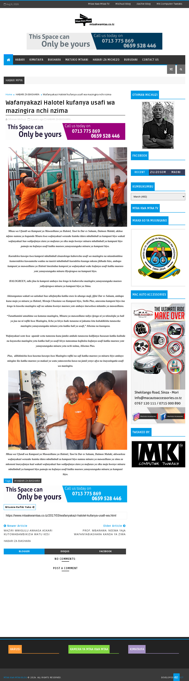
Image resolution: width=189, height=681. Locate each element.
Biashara (54, 59)
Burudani (131, 59)
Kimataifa (36, 59)
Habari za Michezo (106, 59)
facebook (105, 551)
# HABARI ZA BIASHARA (27, 480)
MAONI (176, 172)
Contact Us (150, 59)
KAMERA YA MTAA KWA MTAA (89, 649)
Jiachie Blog (144, 3)
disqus (65, 551)
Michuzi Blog (123, 3)
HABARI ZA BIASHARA (27, 94)
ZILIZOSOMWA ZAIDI (158, 173)
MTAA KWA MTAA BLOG (15, 677)
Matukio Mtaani (76, 59)
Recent (140, 172)
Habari (20, 59)
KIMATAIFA (137, 649)
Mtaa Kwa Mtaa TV (98, 3)
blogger (24, 551)
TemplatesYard (96, 673)
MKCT (180, 677)
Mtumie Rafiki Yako (19, 507)
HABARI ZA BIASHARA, (59, 119)
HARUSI (15, 649)
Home (9, 94)
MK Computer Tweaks (169, 3)
